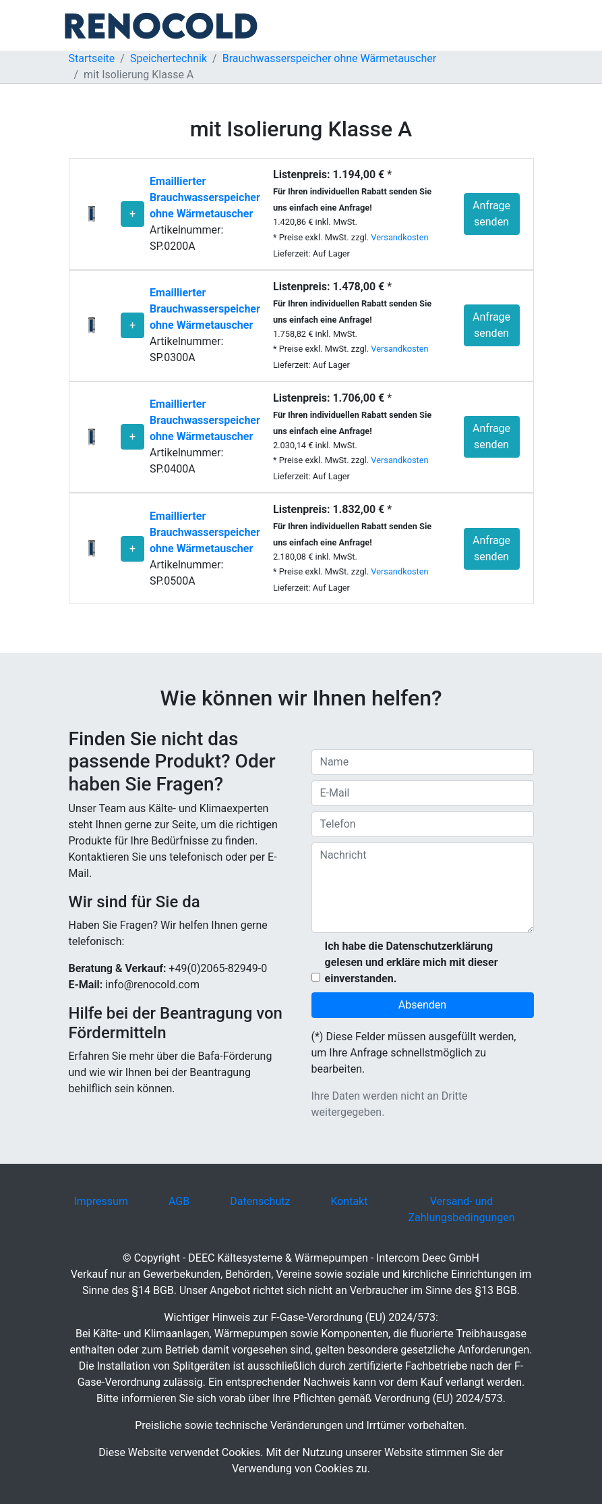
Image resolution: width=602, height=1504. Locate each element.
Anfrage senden (491, 213)
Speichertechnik (168, 58)
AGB (179, 1201)
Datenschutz (260, 1201)
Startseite (92, 58)
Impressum (100, 1201)
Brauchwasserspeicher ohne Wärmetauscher (329, 58)
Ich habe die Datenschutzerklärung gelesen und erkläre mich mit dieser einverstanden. (411, 962)
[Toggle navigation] (525, 25)
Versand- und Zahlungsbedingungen (461, 1209)
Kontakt (348, 1201)
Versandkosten (399, 237)
